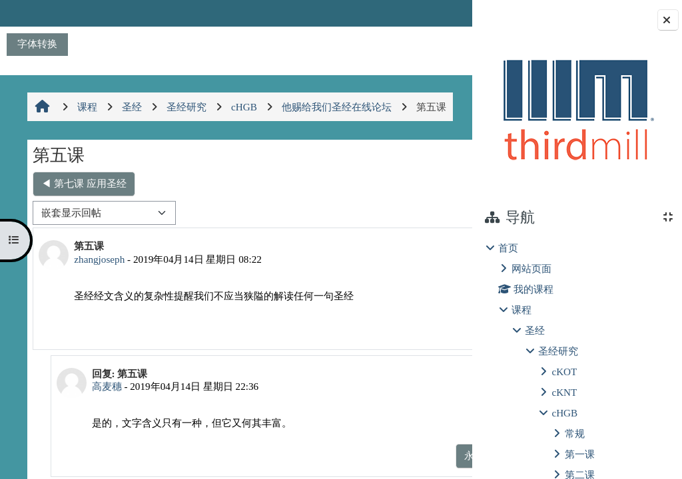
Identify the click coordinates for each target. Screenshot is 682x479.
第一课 (580, 454)
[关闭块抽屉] (668, 20)
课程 (521, 309)
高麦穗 (100, 386)
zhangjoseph (98, 259)
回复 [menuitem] (427, 328)
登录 (439, 13)
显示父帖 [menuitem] (380, 455)
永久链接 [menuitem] (380, 328)
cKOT (564, 371)
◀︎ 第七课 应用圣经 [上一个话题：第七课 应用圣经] (82, 183)
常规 (575, 433)
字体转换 (37, 43)
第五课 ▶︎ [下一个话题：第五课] (424, 183)
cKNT (564, 392)
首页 (508, 247)
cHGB (564, 412)
